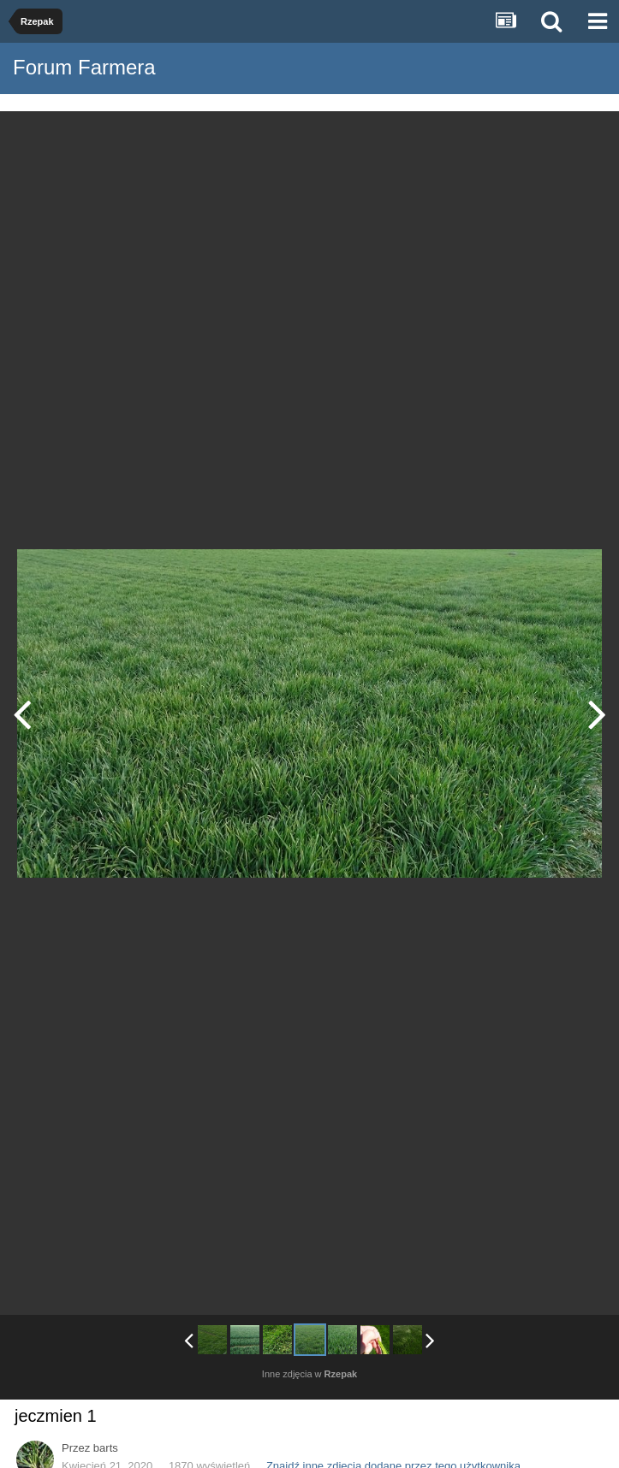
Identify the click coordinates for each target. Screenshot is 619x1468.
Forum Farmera (84, 67)
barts (105, 1447)
